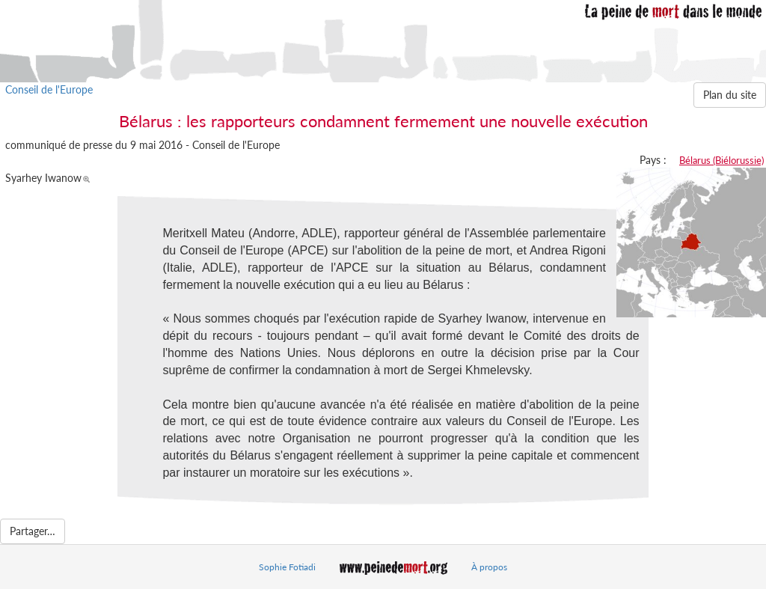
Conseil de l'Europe (49, 89)
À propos (489, 567)
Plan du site (729, 94)
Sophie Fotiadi (287, 567)
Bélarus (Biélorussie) (721, 160)
